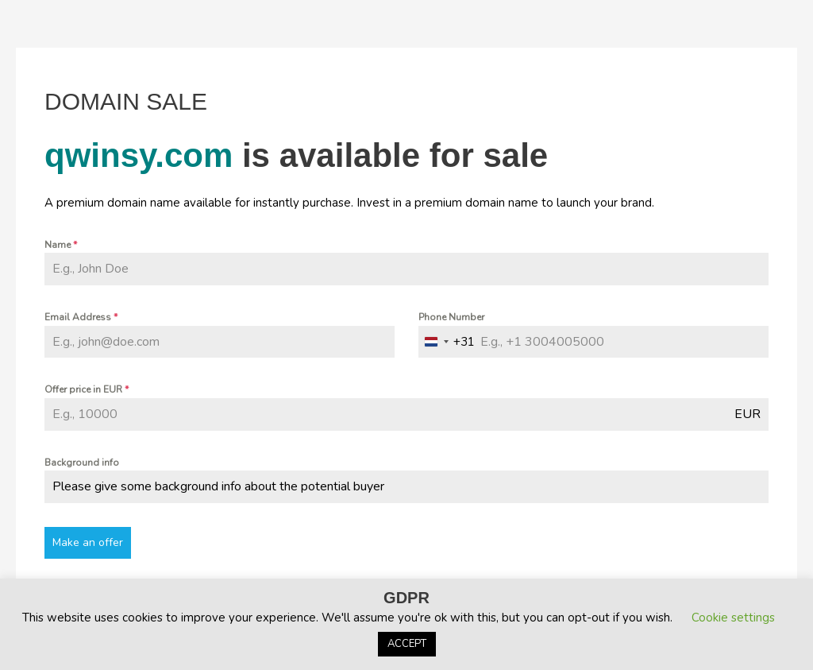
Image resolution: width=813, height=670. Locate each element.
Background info (81, 462)
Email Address (81, 317)
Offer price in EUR (86, 389)
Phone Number (451, 317)
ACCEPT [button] (406, 644)
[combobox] (446, 342)
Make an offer (87, 542)
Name (60, 244)
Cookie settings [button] (733, 617)
